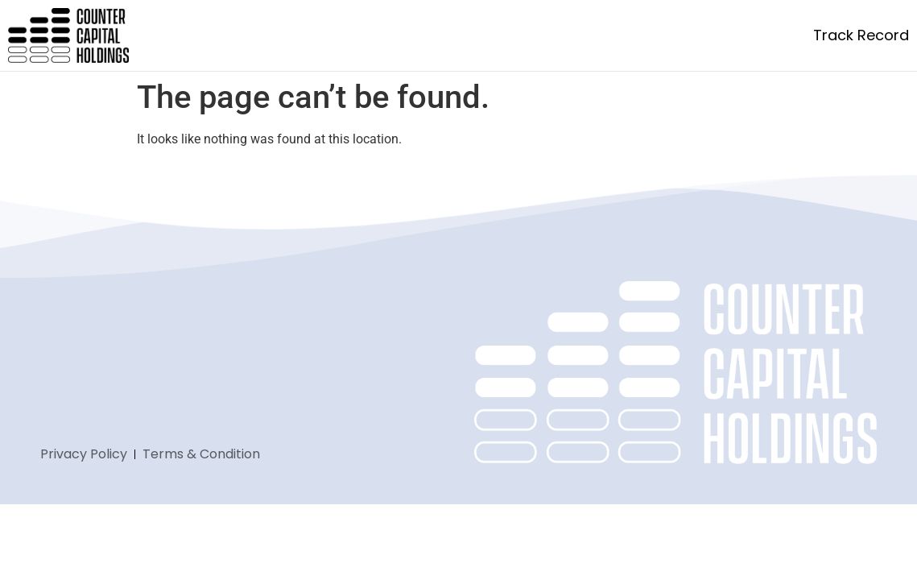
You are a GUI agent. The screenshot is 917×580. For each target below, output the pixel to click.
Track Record (861, 35)
